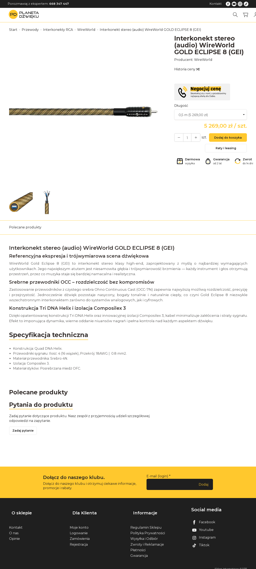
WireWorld (203, 60)
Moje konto (79, 523)
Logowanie (79, 529)
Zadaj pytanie (25, 432)
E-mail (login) (157, 478)
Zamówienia (80, 535)
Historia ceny (186, 69)
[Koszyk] (247, 15)
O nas (13, 529)
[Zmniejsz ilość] (192, 138)
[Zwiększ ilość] (177, 138)
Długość (181, 106)
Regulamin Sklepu (146, 523)
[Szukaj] (237, 15)
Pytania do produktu (42, 405)
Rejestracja (79, 540)
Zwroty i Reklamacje (147, 540)
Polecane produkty (25, 227)
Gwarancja (139, 551)
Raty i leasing (226, 150)
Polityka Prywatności (147, 529)
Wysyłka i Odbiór (144, 535)
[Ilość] (185, 138)
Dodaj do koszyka (226, 138)
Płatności (137, 546)
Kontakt (215, 4)
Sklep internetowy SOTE (231, 564)
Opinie (14, 535)
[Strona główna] (25, 15)
